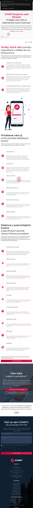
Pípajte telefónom (17, 490)
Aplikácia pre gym (16, 491)
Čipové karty (16, 485)
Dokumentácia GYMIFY (16, 493)
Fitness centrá (16, 482)
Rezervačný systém (16, 484)
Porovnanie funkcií (16, 360)
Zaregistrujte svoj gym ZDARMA (16, 389)
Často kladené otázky (16, 494)
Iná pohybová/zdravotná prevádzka (16, 505)
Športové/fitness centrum (16, 500)
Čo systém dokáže (16, 487)
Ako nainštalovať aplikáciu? (16, 476)
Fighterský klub (16, 502)
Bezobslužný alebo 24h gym (16, 499)
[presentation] (8, 449)
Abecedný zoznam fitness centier (16, 470)
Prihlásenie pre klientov (16, 475)
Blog (16, 473)
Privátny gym (16, 503)
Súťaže (16, 477)
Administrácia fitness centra (17, 472)
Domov (2, 36)
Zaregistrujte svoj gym (16, 467)
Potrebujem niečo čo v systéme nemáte (16, 392)
